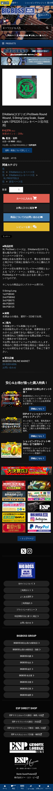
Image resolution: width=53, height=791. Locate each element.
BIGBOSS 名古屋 (25, 675)
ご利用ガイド (10, 36)
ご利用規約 (25, 603)
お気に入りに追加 (26, 207)
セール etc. (31, 787)
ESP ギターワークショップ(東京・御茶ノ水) (26, 728)
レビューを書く (26, 226)
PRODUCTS (9, 43)
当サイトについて (25, 584)
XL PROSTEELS (11, 178)
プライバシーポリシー (25, 609)
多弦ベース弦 (16, 181)
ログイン (43, 36)
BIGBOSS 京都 (25, 682)
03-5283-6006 (10, 364)
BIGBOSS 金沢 (25, 669)
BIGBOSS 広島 (25, 688)
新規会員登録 (22, 36)
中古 (22, 787)
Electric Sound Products (26, 774)
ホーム (5, 787)
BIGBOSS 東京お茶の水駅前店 (26, 643)
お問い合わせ (9, 367)
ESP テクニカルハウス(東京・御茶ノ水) (26, 715)
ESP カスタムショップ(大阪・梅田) (26, 734)
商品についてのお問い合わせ (26, 217)
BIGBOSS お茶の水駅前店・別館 (26, 649)
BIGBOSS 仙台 (25, 662)
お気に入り (34, 36)
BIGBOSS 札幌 (25, 656)
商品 (13, 787)
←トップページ (26, 538)
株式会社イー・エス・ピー (26, 777)
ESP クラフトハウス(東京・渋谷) (26, 722)
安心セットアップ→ (43, 16)
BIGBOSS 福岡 (25, 695)
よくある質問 (25, 596)
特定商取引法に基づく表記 (26, 616)
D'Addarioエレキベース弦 (21, 172)
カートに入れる (26, 198)
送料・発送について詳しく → (17, 150)
